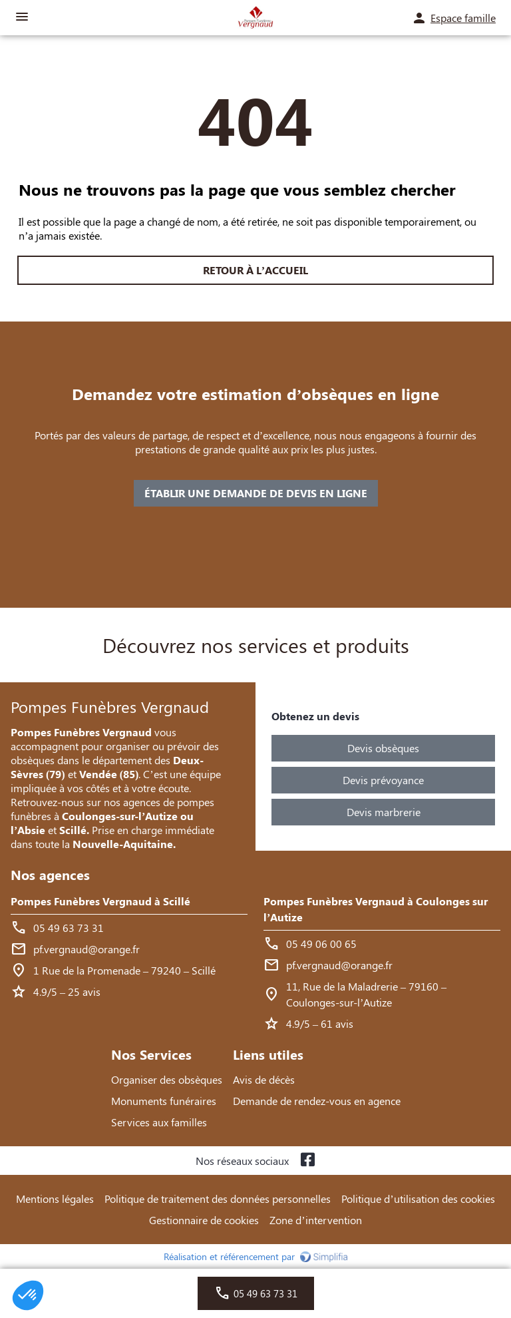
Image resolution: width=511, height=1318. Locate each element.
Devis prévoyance (383, 780)
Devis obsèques (383, 748)
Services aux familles (159, 1122)
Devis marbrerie (384, 812)
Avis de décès (264, 1079)
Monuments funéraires (163, 1101)
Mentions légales (55, 1199)
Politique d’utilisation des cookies (417, 1199)
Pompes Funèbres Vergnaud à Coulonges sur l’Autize (375, 909)
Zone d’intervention (315, 1220)
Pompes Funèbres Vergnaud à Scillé (100, 901)
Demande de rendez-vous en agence (317, 1101)
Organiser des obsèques (166, 1079)
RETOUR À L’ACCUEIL (255, 270)
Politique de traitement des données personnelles (217, 1199)
